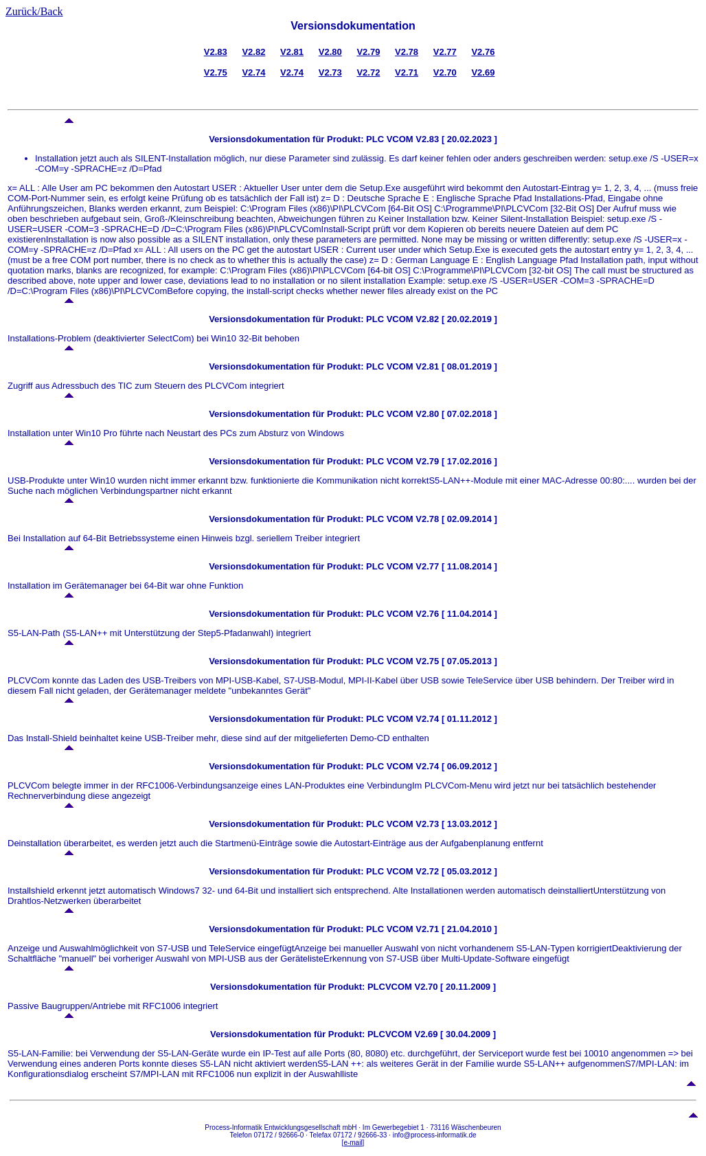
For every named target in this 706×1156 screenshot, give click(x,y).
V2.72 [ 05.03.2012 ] (455, 871)
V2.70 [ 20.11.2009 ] (456, 987)
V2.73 (330, 72)
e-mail (352, 1142)
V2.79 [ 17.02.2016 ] (455, 461)
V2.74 (253, 72)
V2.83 (215, 52)
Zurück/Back (34, 11)
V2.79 (368, 52)
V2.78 (406, 52)
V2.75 (215, 72)
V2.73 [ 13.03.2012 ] (455, 824)
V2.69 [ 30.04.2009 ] (456, 1034)
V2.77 (445, 52)
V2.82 (253, 52)
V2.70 (445, 72)
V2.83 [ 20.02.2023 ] (455, 139)
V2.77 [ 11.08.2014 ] (455, 566)
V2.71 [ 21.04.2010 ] (455, 929)
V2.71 (406, 72)
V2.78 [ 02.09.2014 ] (455, 519)
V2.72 (368, 72)
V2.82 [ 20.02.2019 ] (455, 319)
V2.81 (292, 52)
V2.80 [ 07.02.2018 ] (455, 414)
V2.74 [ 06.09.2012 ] (455, 766)
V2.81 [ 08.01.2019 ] (455, 366)
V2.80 (330, 52)
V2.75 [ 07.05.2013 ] (455, 661)
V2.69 (482, 72)
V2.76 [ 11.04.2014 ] (455, 614)
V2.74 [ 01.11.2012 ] (455, 719)
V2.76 (482, 52)
